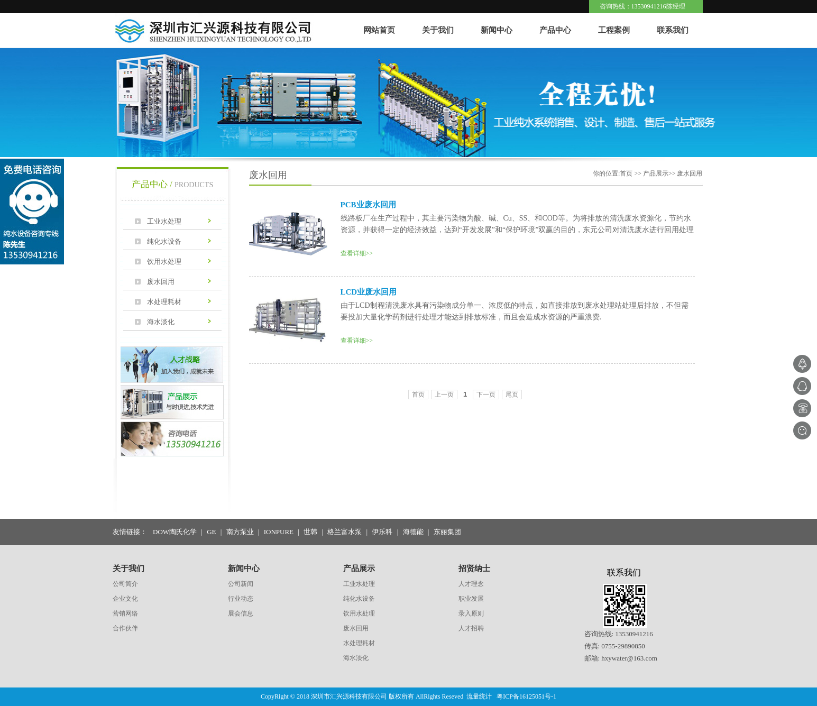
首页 (418, 394)
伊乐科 (382, 532)
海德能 (413, 532)
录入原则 (471, 613)
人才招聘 (471, 628)
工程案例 (614, 30)
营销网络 (125, 613)
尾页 (512, 394)
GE (211, 532)
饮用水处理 (164, 261)
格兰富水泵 (344, 532)
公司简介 (125, 584)
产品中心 (555, 30)
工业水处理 (164, 221)
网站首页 (379, 30)
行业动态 (240, 598)
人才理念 (471, 584)
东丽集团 (447, 532)
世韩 (310, 532)
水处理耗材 (164, 302)
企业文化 (125, 598)
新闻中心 (496, 30)
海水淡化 (161, 322)
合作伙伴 (125, 628)
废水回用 (161, 282)
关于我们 (438, 30)
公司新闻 (240, 584)
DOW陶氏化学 (175, 532)
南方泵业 (240, 532)
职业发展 (471, 598)
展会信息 (240, 613)
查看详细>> (357, 253)
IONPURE (278, 532)
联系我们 (673, 30)
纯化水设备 (164, 241)
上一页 (444, 394)
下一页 (485, 394)
